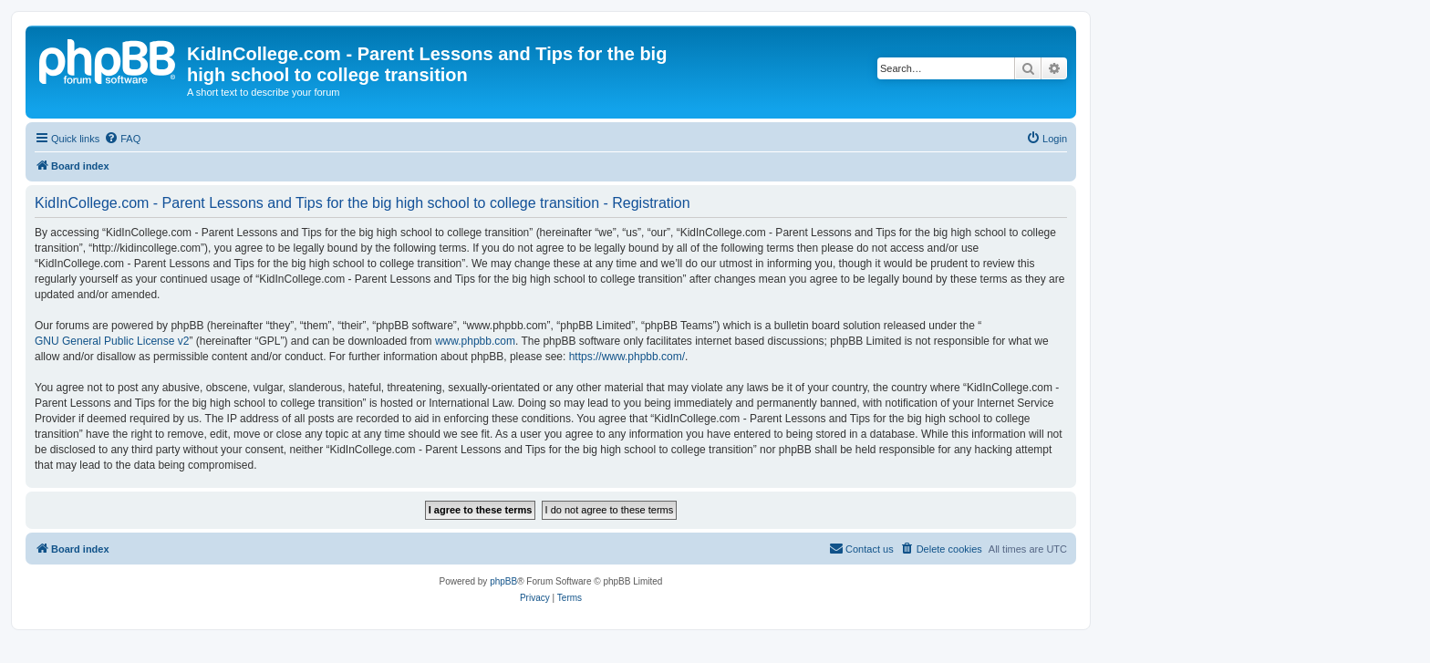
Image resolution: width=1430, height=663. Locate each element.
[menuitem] (122, 139)
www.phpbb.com (475, 341)
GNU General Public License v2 (112, 341)
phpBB (503, 581)
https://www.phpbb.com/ (627, 356)
